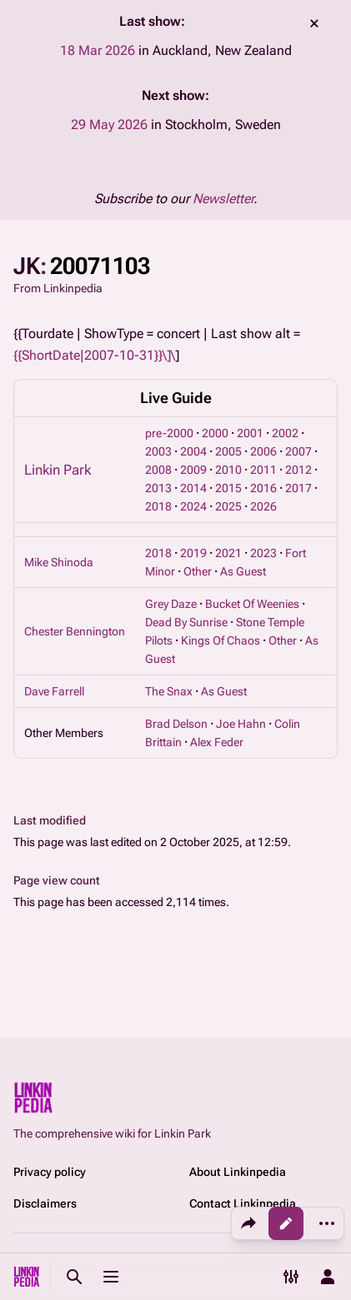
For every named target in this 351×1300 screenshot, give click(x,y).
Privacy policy (49, 1171)
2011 (263, 469)
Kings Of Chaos (220, 640)
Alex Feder (216, 742)
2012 (298, 469)
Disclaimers (45, 1203)
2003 (158, 451)
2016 (263, 488)
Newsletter (223, 199)
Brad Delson (176, 723)
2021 (228, 553)
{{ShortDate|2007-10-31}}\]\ (94, 355)
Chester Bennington (74, 631)
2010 (228, 469)
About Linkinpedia (237, 1171)
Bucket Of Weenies (252, 603)
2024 (193, 506)
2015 (228, 488)
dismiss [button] (314, 23)
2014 (193, 488)
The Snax (169, 691)
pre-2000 (169, 433)
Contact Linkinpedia (242, 1203)
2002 (285, 433)
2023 (263, 553)
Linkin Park (57, 469)
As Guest (243, 571)
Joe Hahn (241, 723)
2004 (193, 451)
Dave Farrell (54, 691)
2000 (215, 433)
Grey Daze (171, 603)
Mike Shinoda (58, 562)
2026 (263, 506)
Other (197, 571)
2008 (158, 469)
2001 (250, 433)
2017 (298, 488)
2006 (263, 451)
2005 (228, 451)
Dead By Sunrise (186, 622)
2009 (193, 469)
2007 (298, 451)
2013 (158, 488)
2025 (228, 506)
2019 (193, 553)
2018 (158, 506)
